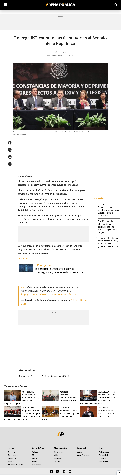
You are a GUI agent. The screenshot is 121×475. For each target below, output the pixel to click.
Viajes (34, 461)
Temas (11, 448)
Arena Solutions (83, 455)
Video (56, 455)
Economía (12, 452)
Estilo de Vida (38, 448)
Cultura (35, 452)
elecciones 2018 (58, 376)
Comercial (81, 448)
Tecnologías (13, 455)
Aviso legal (103, 461)
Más (101, 448)
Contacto (102, 458)
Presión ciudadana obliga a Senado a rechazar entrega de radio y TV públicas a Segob (107, 227)
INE (32, 376)
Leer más (24, 258)
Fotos (24, 287)
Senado (23, 376)
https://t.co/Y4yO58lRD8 (33, 294)
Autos (34, 458)
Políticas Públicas (15, 464)
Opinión (57, 461)
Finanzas (11, 461)
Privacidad (103, 455)
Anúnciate (81, 452)
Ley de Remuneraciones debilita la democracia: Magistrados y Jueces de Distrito (108, 210)
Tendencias (37, 464)
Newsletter (58, 452)
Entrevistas (58, 458)
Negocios (12, 458)
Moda (34, 455)
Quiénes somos (105, 452)
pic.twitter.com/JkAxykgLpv (61, 294)
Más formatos (60, 448)
